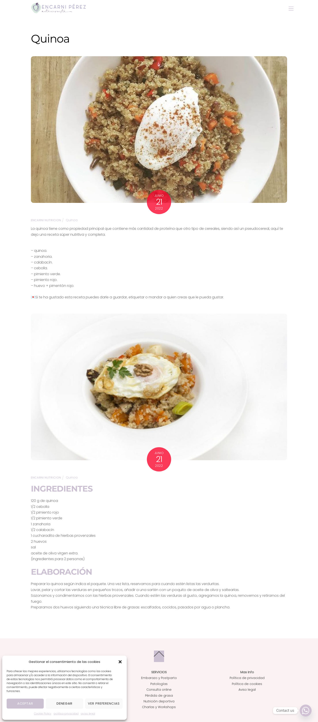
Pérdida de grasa (159, 695)
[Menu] (291, 8)
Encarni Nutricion (46, 220)
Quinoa (72, 220)
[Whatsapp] (306, 710)
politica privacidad (66, 713)
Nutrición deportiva (159, 701)
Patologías (159, 683)
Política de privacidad (247, 678)
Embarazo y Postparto (159, 678)
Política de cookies (247, 683)
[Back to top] (159, 656)
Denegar (64, 703)
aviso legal (88, 713)
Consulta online (159, 689)
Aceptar (25, 703)
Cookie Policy (42, 713)
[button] (120, 662)
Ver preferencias (104, 703)
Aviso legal (247, 689)
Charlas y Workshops (159, 707)
